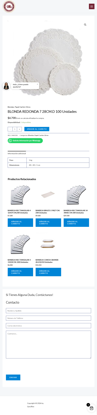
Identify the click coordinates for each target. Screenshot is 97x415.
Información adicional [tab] (17, 153)
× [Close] (37, 84)
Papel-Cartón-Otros (22, 107)
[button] (85, 24)
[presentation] (25, 366)
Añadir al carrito (37, 129)
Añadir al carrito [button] (16, 222)
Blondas (11, 107)
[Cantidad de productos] (15, 129)
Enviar (13, 377)
